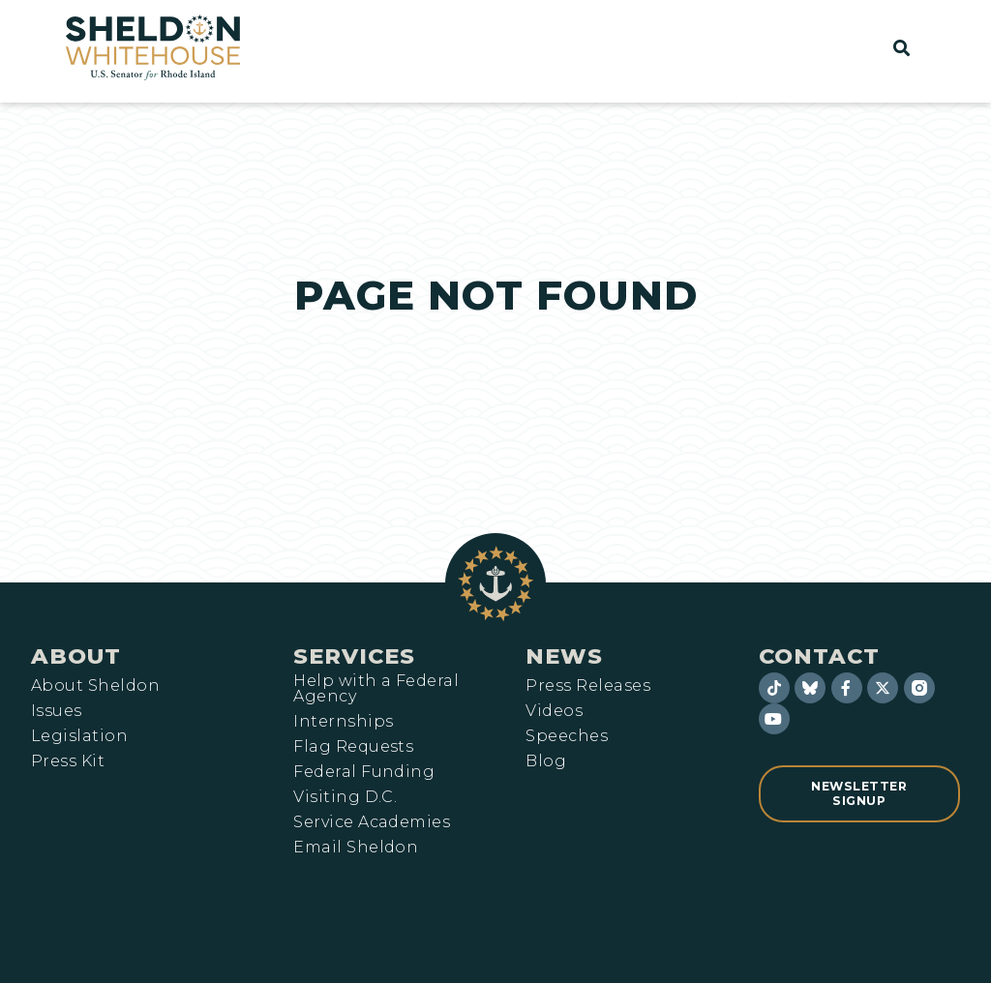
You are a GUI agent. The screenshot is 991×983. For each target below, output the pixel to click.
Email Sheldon (355, 847)
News (564, 656)
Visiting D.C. (345, 797)
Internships (343, 721)
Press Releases (588, 686)
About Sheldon (95, 686)
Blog (546, 761)
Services (354, 656)
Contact (819, 656)
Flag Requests (353, 747)
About (76, 656)
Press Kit (68, 761)
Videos (554, 711)
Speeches (567, 736)
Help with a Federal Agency (376, 688)
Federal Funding (364, 772)
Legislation (79, 736)
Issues (56, 711)
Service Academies (371, 822)
